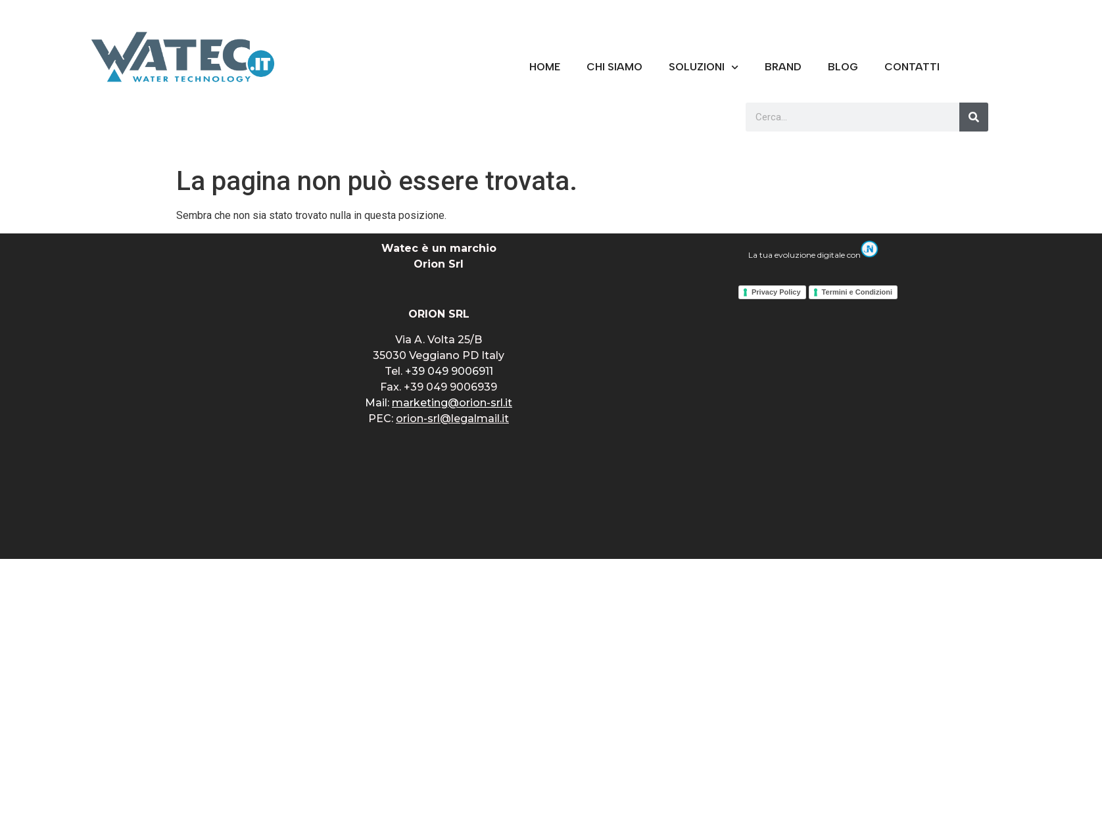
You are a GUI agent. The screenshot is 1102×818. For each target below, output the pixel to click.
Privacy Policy (776, 292)
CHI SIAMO (614, 66)
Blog (843, 66)
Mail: (438, 403)
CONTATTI (912, 66)
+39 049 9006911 (449, 371)
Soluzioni (703, 67)
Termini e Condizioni (857, 292)
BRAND (783, 66)
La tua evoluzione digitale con (813, 255)
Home (544, 66)
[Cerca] (973, 117)
